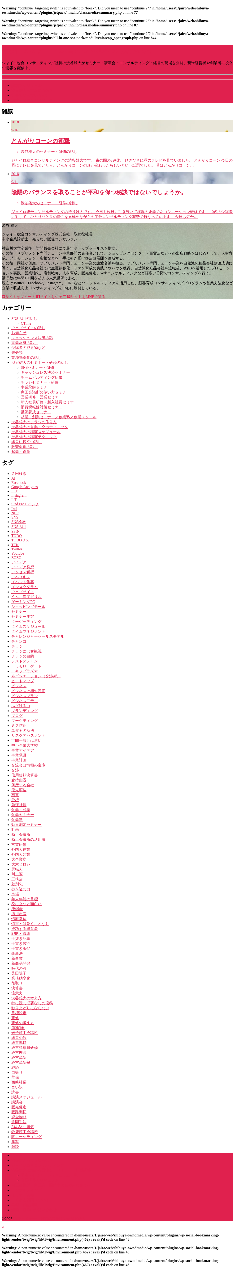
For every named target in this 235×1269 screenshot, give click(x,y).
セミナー (18, 612)
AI (13, 478)
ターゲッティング (26, 622)
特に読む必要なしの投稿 (32, 1003)
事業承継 (18, 755)
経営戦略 (18, 1043)
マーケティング (24, 721)
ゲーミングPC (23, 602)
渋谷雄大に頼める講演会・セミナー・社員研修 (51, 1170)
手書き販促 (20, 949)
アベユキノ (20, 577)
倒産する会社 (22, 785)
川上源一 (18, 874)
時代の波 (18, 968)
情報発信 (18, 919)
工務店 (17, 879)
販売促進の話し (24, 447)
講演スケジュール (26, 86)
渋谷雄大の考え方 (26, 998)
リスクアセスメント (28, 735)
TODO (16, 536)
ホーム (17, 1155)
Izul (14, 509)
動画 (15, 830)
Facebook (18, 483)
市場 (15, 894)
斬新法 (17, 953)
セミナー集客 (22, 617)
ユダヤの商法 (22, 731)
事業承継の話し (24, 343)
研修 (15, 1018)
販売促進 (18, 1107)
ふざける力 (20, 706)
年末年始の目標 (24, 899)
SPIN (15, 531)
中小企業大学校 (24, 745)
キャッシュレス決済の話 (32, 338)
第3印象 (18, 1028)
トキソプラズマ (24, 671)
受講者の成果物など (28, 348)
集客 (15, 1142)
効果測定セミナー (26, 825)
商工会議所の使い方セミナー (45, 392)
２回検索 (18, 474)
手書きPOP (20, 944)
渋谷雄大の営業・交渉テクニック (39, 427)
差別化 (17, 884)
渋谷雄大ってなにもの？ (32, 90)
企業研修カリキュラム (40, 1180)
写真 (15, 795)
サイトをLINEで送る (86, 297)
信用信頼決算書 (24, 775)
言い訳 (17, 1087)
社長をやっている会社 (30, 95)
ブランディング (24, 711)
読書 (15, 1092)
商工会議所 (20, 835)
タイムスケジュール (28, 626)
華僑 (15, 1077)
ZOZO (16, 558)
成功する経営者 (24, 929)
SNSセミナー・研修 (37, 367)
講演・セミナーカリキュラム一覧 (49, 1175)
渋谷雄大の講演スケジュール (36, 432)
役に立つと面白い (26, 904)
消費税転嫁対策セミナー (41, 407)
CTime (26, 323)
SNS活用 (18, 527)
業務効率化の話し (26, 358)
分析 (15, 800)
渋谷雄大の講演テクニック (34, 437)
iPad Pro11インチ (25, 504)
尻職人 (17, 869)
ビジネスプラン (24, 696)
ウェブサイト (22, 592)
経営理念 (18, 1053)
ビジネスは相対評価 (28, 691)
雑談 (15, 1147)
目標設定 (18, 1013)
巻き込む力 (20, 889)
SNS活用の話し (24, 319)
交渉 (15, 770)
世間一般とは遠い (26, 740)
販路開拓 (18, 1112)
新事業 (17, 958)
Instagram (18, 495)
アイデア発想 (22, 567)
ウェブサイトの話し (28, 328)
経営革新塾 (20, 1062)
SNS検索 (18, 522)
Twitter (16, 549)
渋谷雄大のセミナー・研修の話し (39, 362)
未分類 (17, 353)
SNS (14, 517)
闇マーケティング (26, 1137)
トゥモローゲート (26, 666)
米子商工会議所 (24, 1033)
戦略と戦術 (20, 934)
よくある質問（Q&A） (30, 1200)
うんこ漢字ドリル (26, 597)
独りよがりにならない (30, 1008)
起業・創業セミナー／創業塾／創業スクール (58, 417)
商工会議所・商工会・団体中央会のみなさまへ (51, 1185)
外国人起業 (20, 854)
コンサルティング (26, 1190)
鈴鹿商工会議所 (24, 1132)
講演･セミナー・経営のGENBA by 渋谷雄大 (76, 50)
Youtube (17, 553)
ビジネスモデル (24, 701)
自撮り (17, 1072)
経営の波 (18, 1038)
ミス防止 (18, 726)
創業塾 (17, 820)
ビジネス (18, 686)
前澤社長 (18, 805)
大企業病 (18, 859)
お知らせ (18, 333)
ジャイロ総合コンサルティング (37, 1165)
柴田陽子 (18, 973)
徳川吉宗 (18, 914)
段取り (17, 983)
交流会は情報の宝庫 (28, 765)
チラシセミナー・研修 (40, 382)
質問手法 (18, 1122)
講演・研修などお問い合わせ (36, 100)
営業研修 (18, 844)
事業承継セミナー (36, 387)
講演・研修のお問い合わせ (34, 1210)
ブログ (17, 716)
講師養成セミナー (36, 412)
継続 (15, 1067)
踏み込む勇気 (22, 1127)
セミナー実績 (22, 1195)
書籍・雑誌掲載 (24, 1205)
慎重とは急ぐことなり (30, 924)
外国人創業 (20, 849)
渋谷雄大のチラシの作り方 (34, 422)
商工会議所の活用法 (28, 840)
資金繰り (18, 1117)
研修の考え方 (22, 1023)
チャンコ (18, 641)
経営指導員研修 (24, 1048)
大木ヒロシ (20, 864)
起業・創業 (20, 452)
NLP (14, 513)
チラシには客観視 (26, 651)
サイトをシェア (51, 297)
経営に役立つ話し (26, 442)
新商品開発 (20, 963)
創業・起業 (20, 810)
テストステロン (24, 661)
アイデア (18, 562)
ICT (14, 491)
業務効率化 (20, 978)
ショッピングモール (28, 607)
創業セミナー (22, 815)
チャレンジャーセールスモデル (37, 636)
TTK (15, 545)
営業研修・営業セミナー (41, 397)
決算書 (17, 988)
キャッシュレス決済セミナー (45, 372)
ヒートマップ (22, 681)
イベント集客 (22, 582)
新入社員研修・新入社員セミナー (49, 402)
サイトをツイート (18, 297)
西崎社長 (18, 1082)
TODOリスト (22, 540)
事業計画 (18, 760)
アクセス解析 (22, 572)
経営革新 (18, 1057)
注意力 (17, 993)
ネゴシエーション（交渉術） (36, 676)
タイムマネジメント (28, 631)
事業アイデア (22, 750)
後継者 (17, 909)
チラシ (17, 646)
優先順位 (18, 790)
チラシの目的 (22, 656)
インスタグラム (24, 587)
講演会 (17, 1102)
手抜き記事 (20, 939)
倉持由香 (18, 780)
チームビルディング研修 (41, 377)
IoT (14, 500)
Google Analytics (24, 487)
